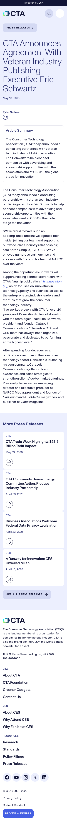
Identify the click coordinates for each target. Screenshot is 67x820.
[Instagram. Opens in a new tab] (25, 777)
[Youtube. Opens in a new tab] (16, 777)
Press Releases (18, 28)
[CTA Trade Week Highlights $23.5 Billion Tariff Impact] (33, 450)
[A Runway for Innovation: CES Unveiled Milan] (33, 567)
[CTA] (14, 13)
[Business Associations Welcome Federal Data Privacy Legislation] (33, 529)
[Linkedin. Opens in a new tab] (44, 777)
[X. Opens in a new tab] (35, 777)
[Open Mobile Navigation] (60, 13)
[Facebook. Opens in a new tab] (7, 777)
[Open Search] (49, 13)
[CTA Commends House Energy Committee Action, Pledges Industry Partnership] (33, 490)
